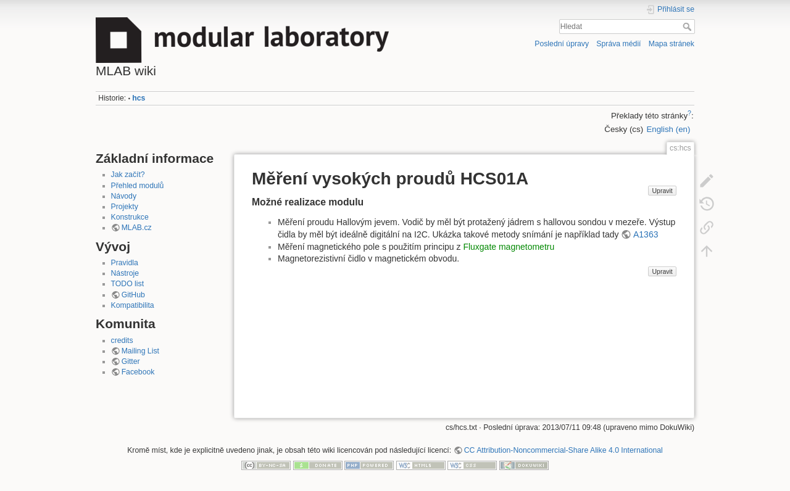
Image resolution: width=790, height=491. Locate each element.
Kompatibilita (132, 305)
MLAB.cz (137, 227)
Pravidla (124, 262)
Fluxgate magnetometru (508, 247)
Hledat (688, 26)
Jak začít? (128, 174)
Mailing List (140, 351)
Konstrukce (130, 217)
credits (122, 340)
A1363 (645, 234)
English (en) (668, 129)
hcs (138, 98)
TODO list (127, 283)
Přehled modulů (137, 185)
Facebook (138, 372)
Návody (124, 196)
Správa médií (618, 43)
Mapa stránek (671, 43)
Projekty (124, 206)
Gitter (131, 361)
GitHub (133, 295)
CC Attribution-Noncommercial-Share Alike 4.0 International (563, 450)
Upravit (662, 190)
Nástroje (125, 273)
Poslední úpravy (561, 43)
